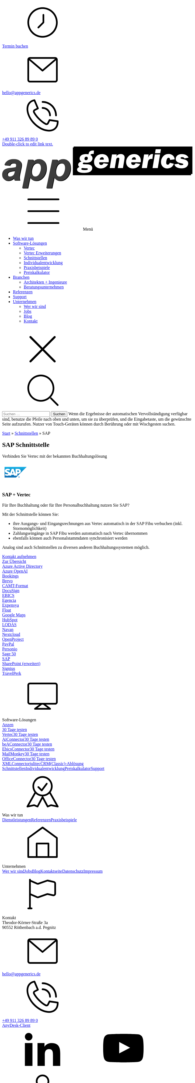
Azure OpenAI (15, 571)
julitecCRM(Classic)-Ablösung (56, 763)
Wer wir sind (35, 306)
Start (6, 433)
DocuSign (10, 590)
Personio (9, 649)
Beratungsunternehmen (44, 287)
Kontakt (31, 321)
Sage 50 (9, 654)
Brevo (7, 581)
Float (6, 610)
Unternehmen (24, 301)
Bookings (10, 576)
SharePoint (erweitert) (21, 663)
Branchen (21, 277)
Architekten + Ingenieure (45, 282)
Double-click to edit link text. (27, 144)
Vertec (29, 248)
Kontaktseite (51, 871)
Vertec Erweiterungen (42, 253)
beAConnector (14, 744)
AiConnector (13, 739)
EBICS (8, 595)
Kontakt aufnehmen (19, 556)
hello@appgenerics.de (21, 92)
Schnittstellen (35, 257)
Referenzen (23, 292)
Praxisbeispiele (37, 267)
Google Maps (14, 615)
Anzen (7, 724)
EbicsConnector (16, 749)
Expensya (10, 605)
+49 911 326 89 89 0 (20, 139)
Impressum (93, 871)
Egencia (9, 600)
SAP (6, 658)
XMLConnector (16, 763)
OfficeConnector (16, 758)
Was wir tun (23, 238)
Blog (28, 316)
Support (20, 296)
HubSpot (10, 619)
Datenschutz (72, 871)
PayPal (8, 644)
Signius (8, 668)
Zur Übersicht (14, 561)
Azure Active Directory (22, 566)
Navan (7, 629)
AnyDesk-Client (16, 1025)
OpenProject (13, 639)
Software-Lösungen (30, 243)
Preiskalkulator (37, 272)
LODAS (9, 624)
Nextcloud (11, 634)
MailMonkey (13, 754)
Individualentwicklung (43, 262)
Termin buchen (15, 46)
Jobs (27, 311)
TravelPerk (11, 673)
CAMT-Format (15, 585)
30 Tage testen (14, 729)
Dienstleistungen (16, 820)
